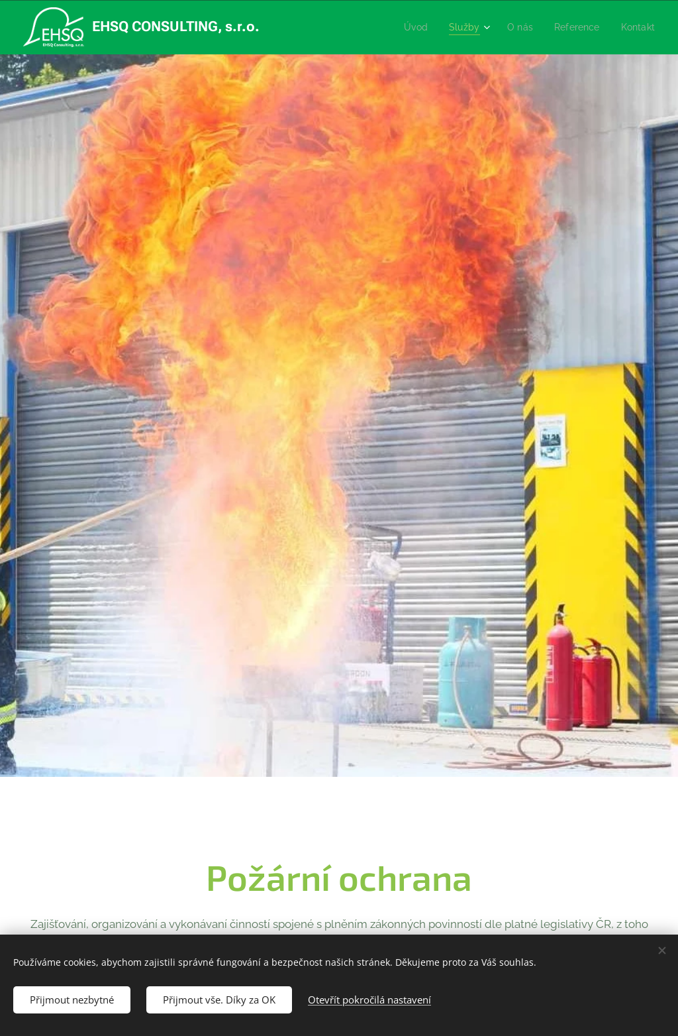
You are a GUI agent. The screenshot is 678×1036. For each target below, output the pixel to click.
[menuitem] (406, 27)
